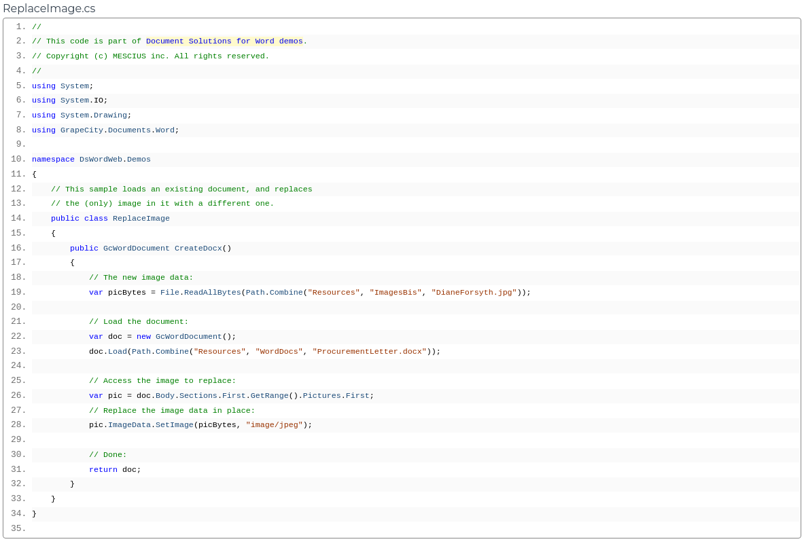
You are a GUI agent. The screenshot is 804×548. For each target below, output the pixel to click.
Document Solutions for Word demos (224, 41)
